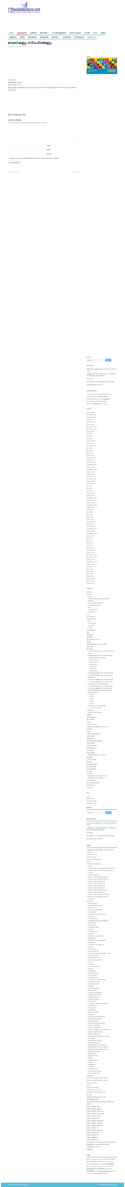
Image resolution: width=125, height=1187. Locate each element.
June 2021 (90, 486)
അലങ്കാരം (12, 37)
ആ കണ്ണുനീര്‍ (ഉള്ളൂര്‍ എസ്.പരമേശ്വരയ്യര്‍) (100, 673)
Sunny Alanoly (91, 396)
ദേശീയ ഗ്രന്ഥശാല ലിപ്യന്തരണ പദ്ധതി (99, 953)
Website (49, 154)
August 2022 (90, 472)
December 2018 (91, 555)
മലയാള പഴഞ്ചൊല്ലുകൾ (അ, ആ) (98, 896)
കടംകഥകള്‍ (44, 37)
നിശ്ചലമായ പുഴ (75, 172)
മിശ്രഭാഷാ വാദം (92, 1053)
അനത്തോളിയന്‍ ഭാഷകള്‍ (95, 905)
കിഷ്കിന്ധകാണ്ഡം (93, 664)
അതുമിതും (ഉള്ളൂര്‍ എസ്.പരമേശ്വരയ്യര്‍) (100, 655)
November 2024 (92, 429)
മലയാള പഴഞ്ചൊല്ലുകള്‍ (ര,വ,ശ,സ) (98, 894)
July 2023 (89, 448)
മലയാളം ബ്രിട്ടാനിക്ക (94, 1025)
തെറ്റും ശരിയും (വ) (93, 1139)
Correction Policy (92, 854)
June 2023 (90, 450)
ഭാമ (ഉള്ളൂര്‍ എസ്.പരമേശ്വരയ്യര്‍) (98, 684)
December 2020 (91, 498)
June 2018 (90, 569)
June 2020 (90, 512)
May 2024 (90, 438)
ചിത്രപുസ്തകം (91, 717)
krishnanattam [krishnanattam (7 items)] (110, 1161)
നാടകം (89, 722)
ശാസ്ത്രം (89, 771)
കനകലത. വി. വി (105, 394)
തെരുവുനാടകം (92, 949)
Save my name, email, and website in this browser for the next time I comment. (34, 158)
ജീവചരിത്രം (90, 719)
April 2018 (90, 574)
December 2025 (91, 415)
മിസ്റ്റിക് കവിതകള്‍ (93, 1056)
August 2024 (90, 431)
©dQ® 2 (91, 697)
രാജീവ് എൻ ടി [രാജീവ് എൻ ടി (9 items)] (108, 1171)
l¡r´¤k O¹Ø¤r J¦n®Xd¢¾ (95, 707)
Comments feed (92, 801)
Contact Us (92, 37)
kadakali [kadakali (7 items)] (100, 1161)
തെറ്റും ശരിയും (92, 759)
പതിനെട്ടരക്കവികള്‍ (93, 875)
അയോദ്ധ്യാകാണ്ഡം (94, 660)
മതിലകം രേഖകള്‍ (93, 1021)
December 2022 (91, 462)
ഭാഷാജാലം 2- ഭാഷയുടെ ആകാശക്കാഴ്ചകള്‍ (101, 1142)
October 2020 (91, 503)
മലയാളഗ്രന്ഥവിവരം (94, 1042)
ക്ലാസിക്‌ (90, 646)
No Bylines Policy (92, 1083)
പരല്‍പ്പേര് (91, 986)
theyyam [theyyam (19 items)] (110, 1163)
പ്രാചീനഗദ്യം (92, 1001)
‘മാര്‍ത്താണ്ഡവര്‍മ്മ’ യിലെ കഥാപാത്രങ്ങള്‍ (100, 850)
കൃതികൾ (33, 33)
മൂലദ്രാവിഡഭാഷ (93, 1060)
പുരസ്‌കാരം (90, 736)
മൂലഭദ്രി (90, 1062)
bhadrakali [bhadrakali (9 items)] (112, 1159)
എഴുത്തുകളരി (92, 912)
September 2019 (92, 533)
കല (89, 621)
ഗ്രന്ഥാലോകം (102, 401)
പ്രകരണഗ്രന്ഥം (93, 990)
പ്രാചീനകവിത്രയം (93, 999)
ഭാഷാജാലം (67, 37)
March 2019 (90, 548)
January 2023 (91, 460)
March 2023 (90, 455)
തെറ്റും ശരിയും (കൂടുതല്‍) (95, 1121)
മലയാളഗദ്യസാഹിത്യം (95, 1040)
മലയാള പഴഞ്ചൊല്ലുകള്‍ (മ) (96, 892)
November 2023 (92, 445)
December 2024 (91, 427)
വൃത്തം (22, 37)
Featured (89, 592)
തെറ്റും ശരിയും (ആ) (93, 1106)
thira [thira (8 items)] (88, 1166)
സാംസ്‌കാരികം (92, 623)
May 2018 (90, 571)
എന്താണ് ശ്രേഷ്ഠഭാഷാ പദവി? (96, 1097)
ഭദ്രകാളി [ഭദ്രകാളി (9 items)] (100, 1171)
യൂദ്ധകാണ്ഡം (92, 668)
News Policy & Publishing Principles (97, 1080)
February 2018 (91, 578)
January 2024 (91, 443)
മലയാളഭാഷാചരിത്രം (94, 1051)
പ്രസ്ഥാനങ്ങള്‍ (92, 745)
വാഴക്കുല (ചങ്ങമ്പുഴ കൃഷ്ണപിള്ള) (96, 705)
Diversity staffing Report (94, 859)
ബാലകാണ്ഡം (92, 666)
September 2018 (92, 562)
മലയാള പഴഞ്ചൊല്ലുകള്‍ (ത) (96, 885)
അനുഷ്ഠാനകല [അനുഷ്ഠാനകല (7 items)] (100, 1166)
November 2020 (92, 500)
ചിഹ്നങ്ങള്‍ (91, 934)
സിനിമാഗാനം (91, 785)
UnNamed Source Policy (94, 1090)
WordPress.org (91, 803)
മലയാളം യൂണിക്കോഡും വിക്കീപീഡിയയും (99, 1029)
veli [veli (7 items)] (90, 1166)
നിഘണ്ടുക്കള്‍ (91, 971)
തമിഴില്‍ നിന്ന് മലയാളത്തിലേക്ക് (96, 940)
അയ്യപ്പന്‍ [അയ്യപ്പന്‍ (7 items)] (107, 1166)
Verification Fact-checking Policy (96, 1092)
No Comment (28, 46)
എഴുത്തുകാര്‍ (21, 33)
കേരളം (90, 596)
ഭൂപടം (89, 607)
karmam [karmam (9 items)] (104, 1161)
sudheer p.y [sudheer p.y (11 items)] (96, 1164)
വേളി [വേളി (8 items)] (113, 1171)
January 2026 (91, 412)
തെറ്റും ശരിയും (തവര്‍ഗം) (95, 1125)
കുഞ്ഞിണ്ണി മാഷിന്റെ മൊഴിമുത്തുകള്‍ (98, 920)
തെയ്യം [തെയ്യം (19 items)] (90, 1170)
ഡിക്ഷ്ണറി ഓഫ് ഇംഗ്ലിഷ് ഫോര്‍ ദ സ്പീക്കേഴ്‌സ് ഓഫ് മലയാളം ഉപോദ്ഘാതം (101, 375)
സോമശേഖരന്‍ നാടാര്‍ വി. (95, 385)
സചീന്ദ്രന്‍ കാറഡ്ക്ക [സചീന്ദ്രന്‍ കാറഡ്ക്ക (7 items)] (91, 1173)
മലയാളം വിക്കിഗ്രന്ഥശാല (95, 1032)
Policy (88, 1085)
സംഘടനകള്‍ (91, 780)
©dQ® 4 (91, 701)
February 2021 (91, 493)
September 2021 (92, 483)
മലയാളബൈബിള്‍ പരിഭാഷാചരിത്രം (98, 1049)
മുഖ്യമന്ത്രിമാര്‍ (92, 609)
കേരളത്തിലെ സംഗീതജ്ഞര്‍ (95, 778)
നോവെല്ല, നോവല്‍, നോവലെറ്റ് (97, 979)
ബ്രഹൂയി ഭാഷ (92, 1005)
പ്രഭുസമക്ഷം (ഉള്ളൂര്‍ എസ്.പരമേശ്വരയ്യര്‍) (100, 679)
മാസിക (89, 762)
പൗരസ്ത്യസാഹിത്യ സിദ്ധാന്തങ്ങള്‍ (98, 1003)
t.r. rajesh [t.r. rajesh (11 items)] (103, 1164)
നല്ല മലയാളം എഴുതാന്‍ (95, 960)
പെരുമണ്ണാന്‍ (105, 399)
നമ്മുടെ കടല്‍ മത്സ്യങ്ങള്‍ (95, 603)
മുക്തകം (90, 1058)
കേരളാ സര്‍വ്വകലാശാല (95, 712)
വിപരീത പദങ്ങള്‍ (92, 1069)
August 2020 (90, 507)
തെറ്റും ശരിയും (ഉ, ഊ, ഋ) (95, 1111)
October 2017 (91, 583)
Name (48, 145)
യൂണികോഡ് (91, 1064)
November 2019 (92, 529)
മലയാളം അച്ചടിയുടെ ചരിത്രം (96, 1023)
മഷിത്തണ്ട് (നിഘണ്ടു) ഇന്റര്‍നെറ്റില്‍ (98, 1144)
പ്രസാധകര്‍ (91, 743)
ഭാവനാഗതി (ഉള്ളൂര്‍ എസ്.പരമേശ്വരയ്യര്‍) (100, 686)
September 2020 (92, 505)
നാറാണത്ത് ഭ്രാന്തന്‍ (94, 966)
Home (11, 33)
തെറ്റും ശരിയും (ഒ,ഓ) (93, 1116)
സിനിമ (90, 627)
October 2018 (91, 559)
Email (48, 150)
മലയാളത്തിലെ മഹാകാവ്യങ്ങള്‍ (97, 1045)
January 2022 (91, 476)
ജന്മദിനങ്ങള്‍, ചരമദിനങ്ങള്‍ (95, 936)
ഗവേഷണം (90, 710)
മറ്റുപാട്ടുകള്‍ (91, 753)
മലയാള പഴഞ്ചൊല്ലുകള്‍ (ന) (96, 888)
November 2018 (92, 557)
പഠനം (88, 731)
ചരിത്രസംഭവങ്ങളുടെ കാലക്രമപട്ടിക (98, 598)
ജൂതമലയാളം (91, 938)
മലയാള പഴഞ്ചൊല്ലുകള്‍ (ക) (96, 881)
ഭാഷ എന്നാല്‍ (92, 1008)
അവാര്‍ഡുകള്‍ (91, 619)
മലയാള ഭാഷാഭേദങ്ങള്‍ (94, 1027)
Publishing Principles (93, 1087)
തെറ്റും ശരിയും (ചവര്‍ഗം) (95, 1123)
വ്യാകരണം (32, 37)
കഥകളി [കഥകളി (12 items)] (89, 1168)
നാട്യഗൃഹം (91, 964)
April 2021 (90, 491)
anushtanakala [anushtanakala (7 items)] (94, 1159)
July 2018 (89, 567)
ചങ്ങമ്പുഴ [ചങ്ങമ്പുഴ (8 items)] (107, 1168)
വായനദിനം (91, 1066)
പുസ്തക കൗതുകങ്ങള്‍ (94, 988)
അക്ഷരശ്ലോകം (92, 903)
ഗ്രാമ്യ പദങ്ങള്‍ (92, 931)
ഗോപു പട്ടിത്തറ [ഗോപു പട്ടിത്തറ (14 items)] (98, 1168)
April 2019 (90, 545)
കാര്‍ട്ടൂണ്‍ (90, 635)
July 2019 (89, 538)
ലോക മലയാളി (91, 766)
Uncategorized (91, 616)
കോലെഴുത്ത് (91, 925)
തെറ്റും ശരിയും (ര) (92, 1135)
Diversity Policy (91, 857)
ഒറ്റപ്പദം (90, 866)
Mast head (90, 1075)
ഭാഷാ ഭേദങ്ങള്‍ (92, 1010)
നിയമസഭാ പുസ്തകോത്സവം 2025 (97, 726)
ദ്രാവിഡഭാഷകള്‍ (93, 955)
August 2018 (90, 564)
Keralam (89, 594)
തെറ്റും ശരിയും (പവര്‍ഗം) (95, 1130)
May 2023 (90, 453)
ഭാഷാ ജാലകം (79, 37)
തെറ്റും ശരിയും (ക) (93, 1118)
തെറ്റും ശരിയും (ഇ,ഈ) (94, 1109)
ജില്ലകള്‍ (90, 601)
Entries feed (90, 798)
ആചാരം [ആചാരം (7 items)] (112, 1166)
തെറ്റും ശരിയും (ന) (93, 1128)
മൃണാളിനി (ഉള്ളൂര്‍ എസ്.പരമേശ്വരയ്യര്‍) (100, 690)
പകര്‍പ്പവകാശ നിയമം (94, 981)
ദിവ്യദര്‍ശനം (91, 677)
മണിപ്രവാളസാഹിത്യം (94, 1018)
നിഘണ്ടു (90, 968)
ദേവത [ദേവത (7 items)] (96, 1171)
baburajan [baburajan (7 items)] (106, 1159)
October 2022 (91, 467)
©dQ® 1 (91, 694)
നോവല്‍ (89, 729)
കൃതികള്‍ (90, 637)
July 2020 (89, 510)
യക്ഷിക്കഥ (90, 1149)
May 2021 (90, 488)
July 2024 (89, 434)
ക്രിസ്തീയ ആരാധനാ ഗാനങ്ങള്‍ (97, 644)
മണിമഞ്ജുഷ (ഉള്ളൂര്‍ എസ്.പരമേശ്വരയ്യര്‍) (100, 688)
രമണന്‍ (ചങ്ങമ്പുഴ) (93, 692)
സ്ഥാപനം (90, 787)
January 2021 (91, 495)
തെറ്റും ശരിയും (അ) (93, 951)
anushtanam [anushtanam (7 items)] (101, 1159)
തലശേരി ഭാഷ (92, 942)
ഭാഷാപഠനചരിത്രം (93, 1012)
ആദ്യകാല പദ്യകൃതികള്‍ (95, 910)
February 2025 (91, 422)
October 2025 (91, 419)
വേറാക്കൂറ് (90, 379)
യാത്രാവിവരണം (92, 764)
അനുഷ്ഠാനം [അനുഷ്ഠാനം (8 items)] (94, 1166)
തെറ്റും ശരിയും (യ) (93, 1132)
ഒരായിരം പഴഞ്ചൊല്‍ (94, 864)
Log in (88, 796)
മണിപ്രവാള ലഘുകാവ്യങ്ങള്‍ (96, 1016)
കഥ (88, 632)
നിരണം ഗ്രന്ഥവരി (93, 973)
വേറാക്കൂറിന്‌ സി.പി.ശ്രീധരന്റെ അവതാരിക (100, 382)
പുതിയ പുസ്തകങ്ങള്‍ (93, 734)
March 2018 (90, 576)
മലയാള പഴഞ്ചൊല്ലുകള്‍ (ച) (96, 883)
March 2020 (90, 519)
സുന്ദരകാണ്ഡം (93, 670)
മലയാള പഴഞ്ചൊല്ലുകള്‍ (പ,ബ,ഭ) (98, 890)
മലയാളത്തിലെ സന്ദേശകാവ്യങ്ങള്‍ (98, 1047)
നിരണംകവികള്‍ (92, 975)
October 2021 (91, 481)
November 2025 (92, 417)
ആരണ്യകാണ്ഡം (94, 662)
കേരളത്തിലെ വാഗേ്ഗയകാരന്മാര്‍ (97, 776)
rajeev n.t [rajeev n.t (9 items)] (89, 1164)
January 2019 (91, 552)
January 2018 (91, 581)
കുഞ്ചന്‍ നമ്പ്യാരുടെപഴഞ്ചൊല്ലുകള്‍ (100, 1102)
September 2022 (92, 469)
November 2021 (92, 479)
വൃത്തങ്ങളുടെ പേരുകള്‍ (94, 1071)
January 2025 (91, 424)
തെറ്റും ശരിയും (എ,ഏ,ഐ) (95, 1113)
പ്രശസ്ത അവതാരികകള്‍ (94, 741)
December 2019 (91, 526)
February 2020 (91, 521)
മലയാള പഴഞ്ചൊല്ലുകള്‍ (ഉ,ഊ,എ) (98, 879)
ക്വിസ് (103, 33)
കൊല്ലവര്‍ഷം (92, 923)
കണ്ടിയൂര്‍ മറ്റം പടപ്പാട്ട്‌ (100, 404)
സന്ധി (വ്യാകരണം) (94, 1073)
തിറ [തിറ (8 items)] (111, 1168)
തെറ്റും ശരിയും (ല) (93, 1137)
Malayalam (90, 901)
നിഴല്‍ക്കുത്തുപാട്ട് (93, 977)
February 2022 (91, 474)
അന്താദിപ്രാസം (92, 907)
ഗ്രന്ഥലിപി (91, 929)
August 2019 (90, 536)
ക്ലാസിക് (43, 33)
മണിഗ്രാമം (91, 1014)
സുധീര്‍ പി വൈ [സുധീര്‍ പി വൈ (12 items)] (102, 1173)
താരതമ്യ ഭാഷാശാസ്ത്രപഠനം (96, 944)
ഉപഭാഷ (89, 1094)
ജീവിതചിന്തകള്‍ (103, 396)
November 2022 (92, 464)
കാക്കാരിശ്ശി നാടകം (93, 1099)
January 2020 (91, 524)
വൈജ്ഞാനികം (92, 769)
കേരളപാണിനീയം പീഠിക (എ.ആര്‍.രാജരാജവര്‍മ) (101, 868)
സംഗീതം (87, 33)
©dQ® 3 (91, 699)
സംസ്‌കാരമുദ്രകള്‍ (59, 33)
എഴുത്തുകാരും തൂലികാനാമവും (96, 914)
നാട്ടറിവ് (90, 962)
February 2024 (91, 441)
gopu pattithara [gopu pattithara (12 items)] (92, 1161)
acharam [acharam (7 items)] (88, 1159)
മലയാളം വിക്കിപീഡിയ (94, 1034)
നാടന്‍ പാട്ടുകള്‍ (74, 33)
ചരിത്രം (89, 715)
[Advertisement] (80, 15)
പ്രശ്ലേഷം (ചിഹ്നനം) (94, 997)
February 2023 (91, 457)
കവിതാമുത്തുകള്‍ (93, 918)
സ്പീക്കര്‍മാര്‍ (91, 612)
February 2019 (91, 550)
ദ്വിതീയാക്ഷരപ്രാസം (94, 957)
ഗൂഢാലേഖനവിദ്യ (93, 927)
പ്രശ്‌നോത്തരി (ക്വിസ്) (94, 995)
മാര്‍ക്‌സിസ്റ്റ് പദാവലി (93, 1147)
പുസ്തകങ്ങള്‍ (91, 738)
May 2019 (90, 543)
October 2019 (91, 531)
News (95, 33)
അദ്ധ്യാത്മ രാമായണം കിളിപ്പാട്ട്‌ (97, 657)
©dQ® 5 (91, 703)
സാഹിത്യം (91, 625)
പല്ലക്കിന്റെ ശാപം (14, 172)
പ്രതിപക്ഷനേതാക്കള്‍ (94, 605)
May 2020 (90, 514)
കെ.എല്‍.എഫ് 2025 (93, 639)
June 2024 (90, 436)
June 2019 (90, 540)
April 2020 (90, 517)
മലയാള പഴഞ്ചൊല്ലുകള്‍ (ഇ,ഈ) (98, 877)
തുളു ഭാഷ (91, 947)
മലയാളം (55, 37)
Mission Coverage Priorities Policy (97, 1078)
